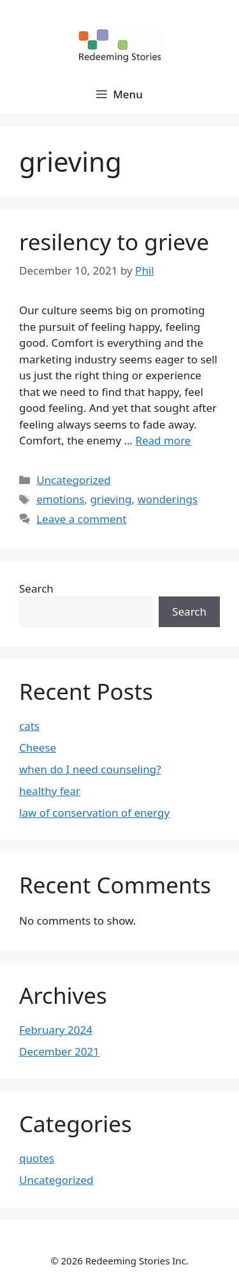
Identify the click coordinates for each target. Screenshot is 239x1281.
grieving (110, 499)
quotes (36, 1158)
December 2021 (59, 1051)
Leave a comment (81, 519)
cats (29, 725)
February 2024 (55, 1029)
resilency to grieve (114, 242)
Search (36, 588)
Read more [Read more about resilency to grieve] (163, 440)
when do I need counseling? (90, 769)
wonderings (167, 499)
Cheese (37, 747)
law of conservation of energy (94, 812)
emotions (60, 499)
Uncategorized (73, 480)
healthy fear (49, 791)
